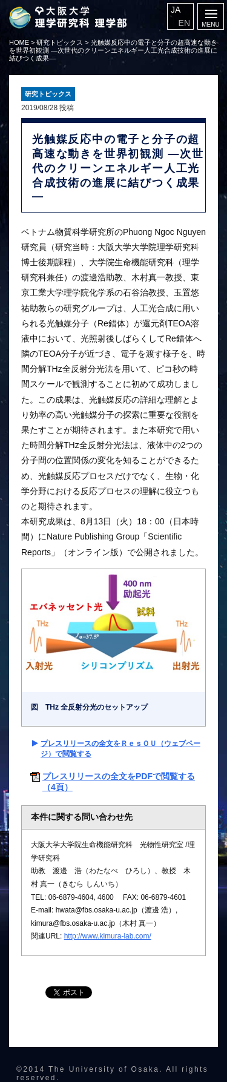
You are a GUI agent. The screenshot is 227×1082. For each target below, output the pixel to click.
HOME (19, 42)
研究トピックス (59, 42)
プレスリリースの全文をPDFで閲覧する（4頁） (118, 781)
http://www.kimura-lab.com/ (107, 936)
